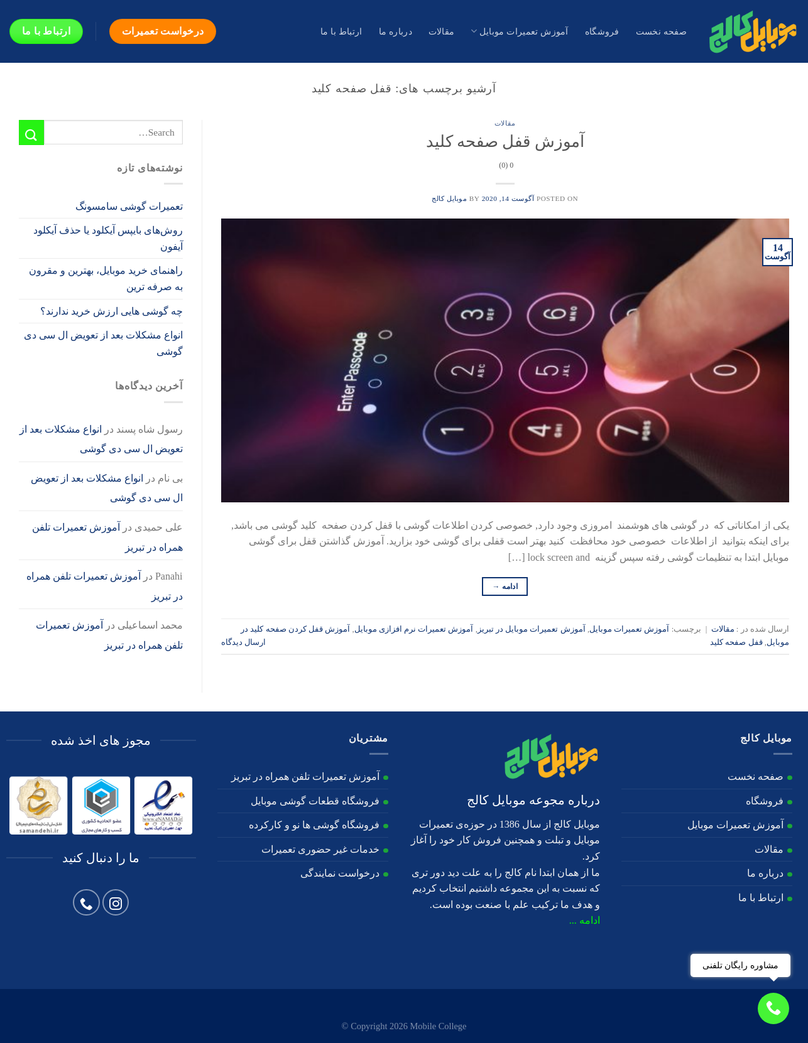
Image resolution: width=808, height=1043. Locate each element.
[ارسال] (31, 132)
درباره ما (395, 31)
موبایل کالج (449, 198)
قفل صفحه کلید (736, 642)
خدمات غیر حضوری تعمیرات (320, 849)
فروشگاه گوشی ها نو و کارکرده (314, 824)
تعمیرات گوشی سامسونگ (129, 206)
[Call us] (86, 902)
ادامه (505, 587)
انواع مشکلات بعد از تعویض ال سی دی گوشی (103, 343)
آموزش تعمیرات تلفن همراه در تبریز (305, 776)
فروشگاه (602, 31)
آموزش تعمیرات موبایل (519, 31)
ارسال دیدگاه (243, 642)
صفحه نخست (661, 31)
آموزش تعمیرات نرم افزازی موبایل (414, 629)
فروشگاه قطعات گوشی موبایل (315, 801)
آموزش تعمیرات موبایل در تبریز (532, 629)
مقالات (441, 31)
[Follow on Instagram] (115, 902)
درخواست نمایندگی (339, 873)
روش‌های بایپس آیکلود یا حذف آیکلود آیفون (108, 238)
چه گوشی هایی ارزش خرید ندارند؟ (111, 311)
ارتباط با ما (341, 31)
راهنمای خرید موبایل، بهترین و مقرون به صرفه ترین (106, 278)
